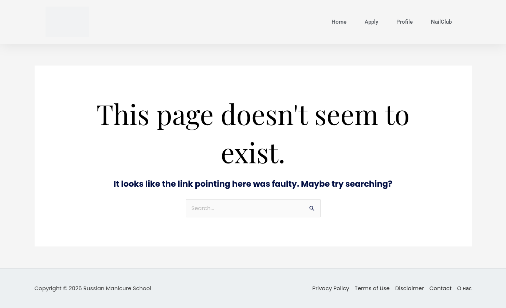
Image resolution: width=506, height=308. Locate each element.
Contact (440, 288)
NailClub (441, 22)
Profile (404, 22)
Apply (371, 22)
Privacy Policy (330, 288)
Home (339, 22)
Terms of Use (372, 288)
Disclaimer (409, 288)
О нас (464, 288)
